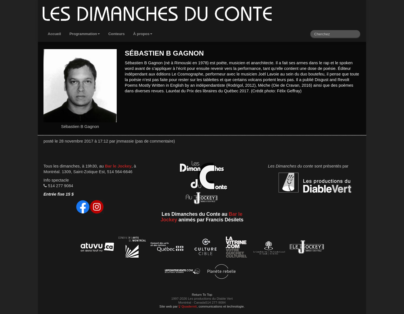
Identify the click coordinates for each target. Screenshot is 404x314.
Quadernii (187, 306)
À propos (142, 34)
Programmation (84, 34)
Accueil (54, 34)
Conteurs (116, 34)
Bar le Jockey (118, 166)
